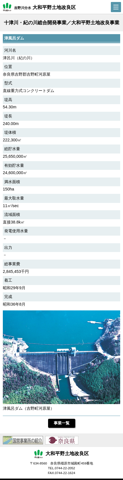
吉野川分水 (39, 7)
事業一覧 (62, 423)
